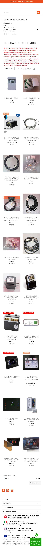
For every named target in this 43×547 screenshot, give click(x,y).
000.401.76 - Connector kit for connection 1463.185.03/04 (31, 178)
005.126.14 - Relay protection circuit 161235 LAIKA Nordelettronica (11, 297)
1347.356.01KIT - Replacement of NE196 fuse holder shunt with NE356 (31, 419)
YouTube (7, 490)
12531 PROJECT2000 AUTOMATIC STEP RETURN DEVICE (31, 297)
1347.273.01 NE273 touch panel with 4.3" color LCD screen (12, 377)
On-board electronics (15, 19)
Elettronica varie (9, 27)
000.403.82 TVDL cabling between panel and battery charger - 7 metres (31, 219)
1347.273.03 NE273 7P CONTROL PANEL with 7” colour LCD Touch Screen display (31, 379)
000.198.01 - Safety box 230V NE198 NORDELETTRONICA (11, 97)
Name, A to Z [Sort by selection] (9, 68)
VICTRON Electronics (10, 34)
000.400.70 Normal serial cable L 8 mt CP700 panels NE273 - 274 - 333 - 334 (12, 179)
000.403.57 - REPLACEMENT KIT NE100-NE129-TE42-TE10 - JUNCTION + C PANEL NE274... (12, 219)
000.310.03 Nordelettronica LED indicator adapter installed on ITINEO (31, 98)
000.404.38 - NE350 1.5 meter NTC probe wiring (31, 258)
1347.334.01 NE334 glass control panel (11, 418)
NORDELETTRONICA (10, 29)
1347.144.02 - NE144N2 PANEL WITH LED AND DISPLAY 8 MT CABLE (31, 338)
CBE (5, 25)
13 (9, 478)
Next (38, 479)
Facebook (3, 490)
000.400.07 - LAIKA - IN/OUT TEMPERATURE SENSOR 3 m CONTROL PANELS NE (31, 138)
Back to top (34, 483)
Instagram (12, 490)
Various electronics (9, 32)
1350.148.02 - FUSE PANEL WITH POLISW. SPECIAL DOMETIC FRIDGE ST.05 (12, 459)
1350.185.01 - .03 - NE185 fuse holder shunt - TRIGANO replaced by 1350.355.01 (31, 459)
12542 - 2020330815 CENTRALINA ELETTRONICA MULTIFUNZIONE (12, 338)
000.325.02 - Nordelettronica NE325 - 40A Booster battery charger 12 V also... (11, 138)
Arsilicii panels (8, 23)
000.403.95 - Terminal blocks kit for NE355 (11, 258)
